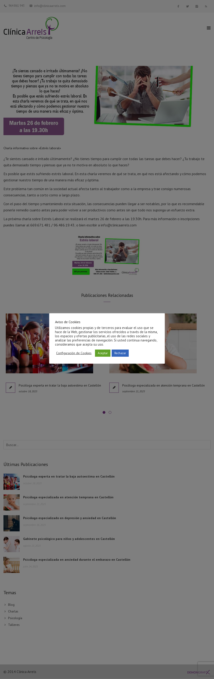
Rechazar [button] (120, 353)
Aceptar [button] (103, 353)
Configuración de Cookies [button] (74, 353)
